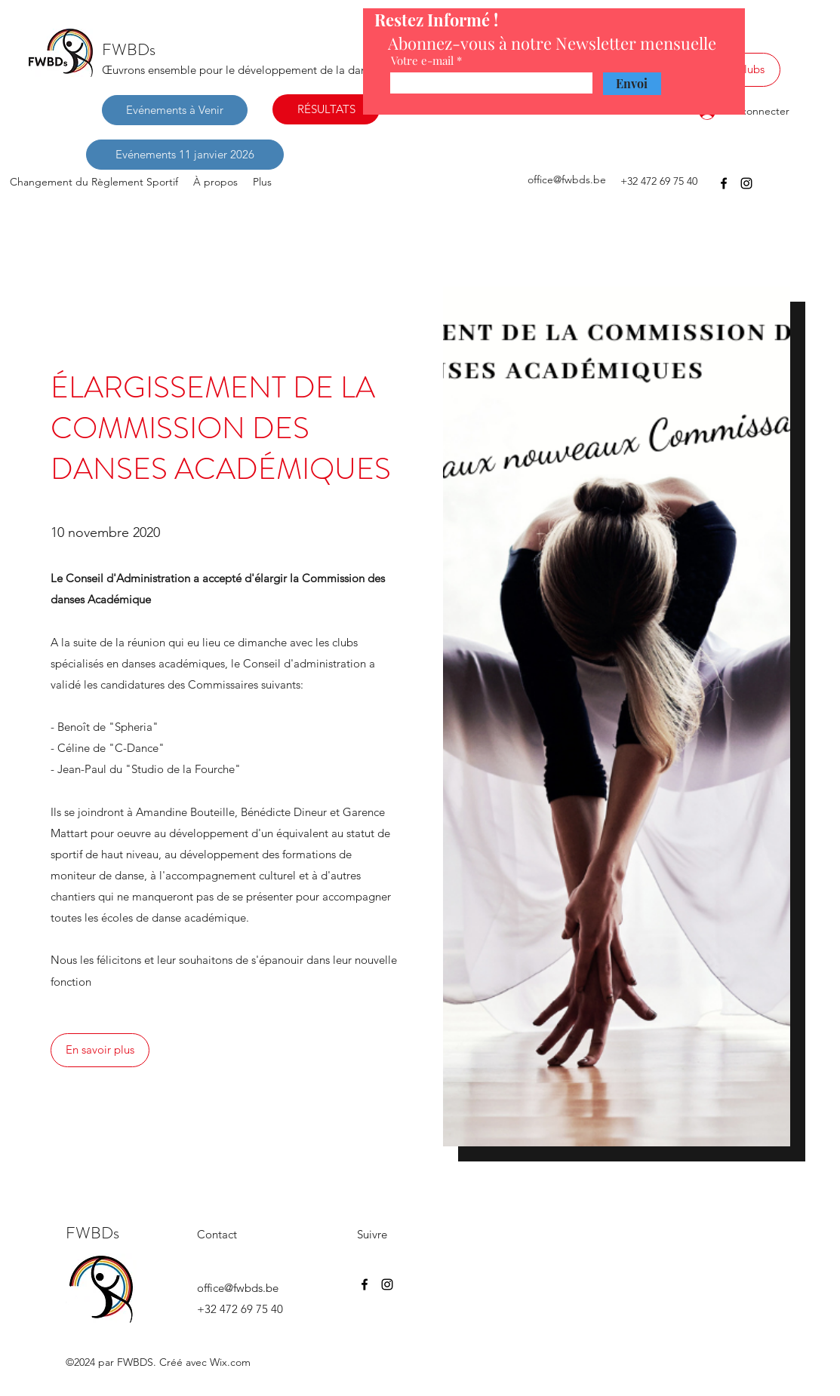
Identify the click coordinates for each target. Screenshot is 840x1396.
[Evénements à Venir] (175, 110)
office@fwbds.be (567, 179)
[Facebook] (723, 183)
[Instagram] (746, 183)
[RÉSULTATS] (326, 109)
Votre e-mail (422, 60)
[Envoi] (632, 83)
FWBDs (128, 49)
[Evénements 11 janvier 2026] (185, 155)
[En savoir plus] (100, 1050)
